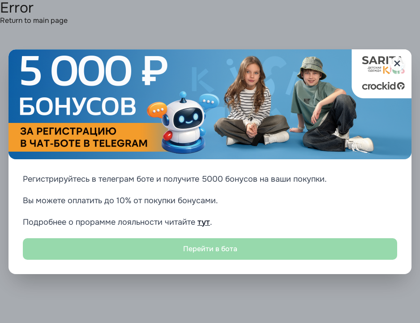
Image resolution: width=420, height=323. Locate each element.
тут (203, 222)
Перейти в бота (210, 248)
